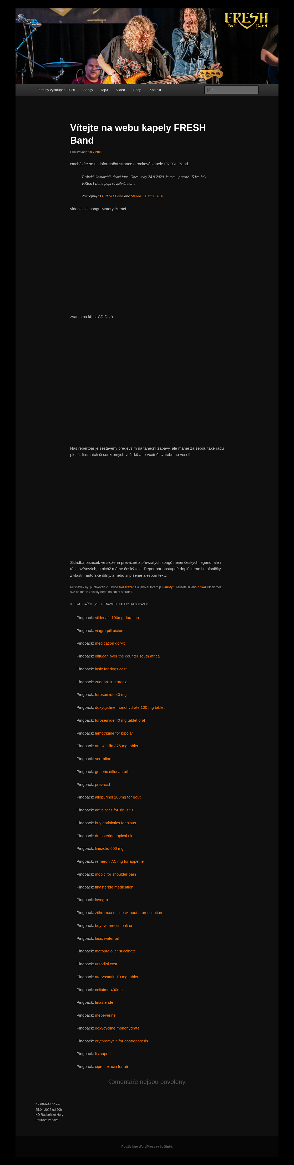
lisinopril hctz (106, 1053)
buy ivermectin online (113, 925)
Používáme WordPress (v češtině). (147, 1146)
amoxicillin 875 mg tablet (116, 746)
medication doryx (110, 643)
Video (120, 90)
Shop (137, 90)
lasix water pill (107, 938)
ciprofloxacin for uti (111, 1066)
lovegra (101, 899)
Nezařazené (127, 587)
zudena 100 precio (111, 682)
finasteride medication (114, 887)
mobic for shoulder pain (115, 874)
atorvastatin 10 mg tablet (116, 977)
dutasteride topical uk (113, 835)
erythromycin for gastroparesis (121, 1041)
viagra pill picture (110, 630)
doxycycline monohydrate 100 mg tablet (129, 707)
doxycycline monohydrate (117, 1028)
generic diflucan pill (112, 771)
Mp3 (104, 90)
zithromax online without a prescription (128, 912)
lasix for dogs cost (110, 669)
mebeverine (105, 1015)
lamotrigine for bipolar (114, 733)
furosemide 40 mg (110, 694)
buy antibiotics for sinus (115, 823)
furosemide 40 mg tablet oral (120, 720)
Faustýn (169, 587)
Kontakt (155, 90)
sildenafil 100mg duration (117, 617)
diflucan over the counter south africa (127, 656)
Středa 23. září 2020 (147, 196)
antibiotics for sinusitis (114, 810)
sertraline (103, 758)
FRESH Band (112, 196)
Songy (88, 90)
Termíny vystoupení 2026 (56, 90)
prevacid (102, 784)
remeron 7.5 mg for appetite (119, 861)
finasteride (104, 1002)
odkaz (201, 587)
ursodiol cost (106, 964)
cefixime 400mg (109, 989)
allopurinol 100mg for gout (117, 797)
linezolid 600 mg (109, 848)
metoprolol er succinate (115, 951)
